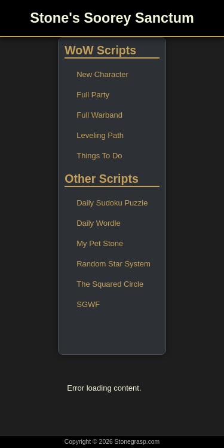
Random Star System (113, 263)
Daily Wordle (98, 223)
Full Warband (99, 115)
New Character (102, 74)
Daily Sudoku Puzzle (112, 202)
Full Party (92, 94)
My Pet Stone (99, 243)
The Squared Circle (109, 284)
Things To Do (99, 155)
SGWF (88, 304)
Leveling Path (100, 135)
